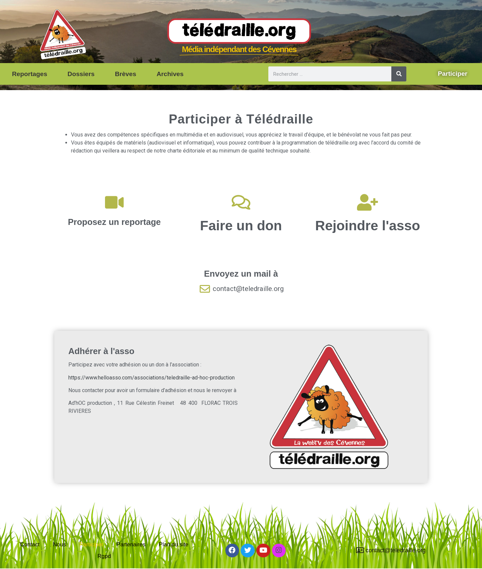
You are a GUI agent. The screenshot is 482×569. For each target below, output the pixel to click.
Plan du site (175, 539)
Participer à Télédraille (241, 119)
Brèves (125, 73)
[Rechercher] (398, 73)
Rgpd (104, 554)
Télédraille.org (239, 31)
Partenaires (132, 539)
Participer (90, 539)
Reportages (29, 73)
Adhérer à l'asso (101, 351)
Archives (170, 73)
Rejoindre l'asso (367, 225)
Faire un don (241, 225)
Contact (28, 539)
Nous (58, 539)
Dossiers (81, 73)
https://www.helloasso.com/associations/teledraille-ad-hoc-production (151, 377)
